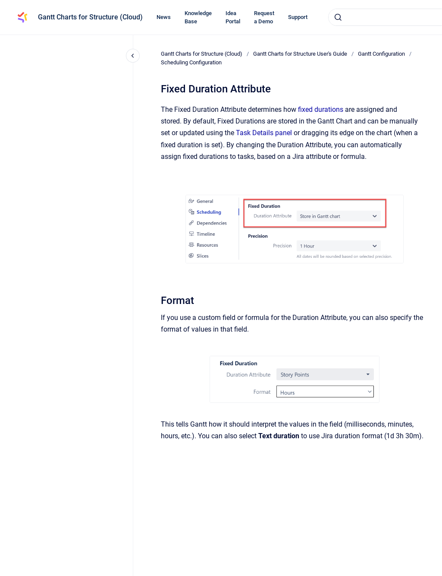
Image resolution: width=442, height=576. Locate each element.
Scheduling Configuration (191, 62)
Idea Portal (233, 17)
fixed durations (319, 109)
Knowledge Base (198, 17)
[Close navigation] (133, 56)
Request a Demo (264, 17)
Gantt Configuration (381, 54)
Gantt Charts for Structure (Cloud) (90, 17)
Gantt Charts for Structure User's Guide (300, 54)
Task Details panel (264, 133)
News (164, 17)
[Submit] (338, 17)
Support (297, 17)
